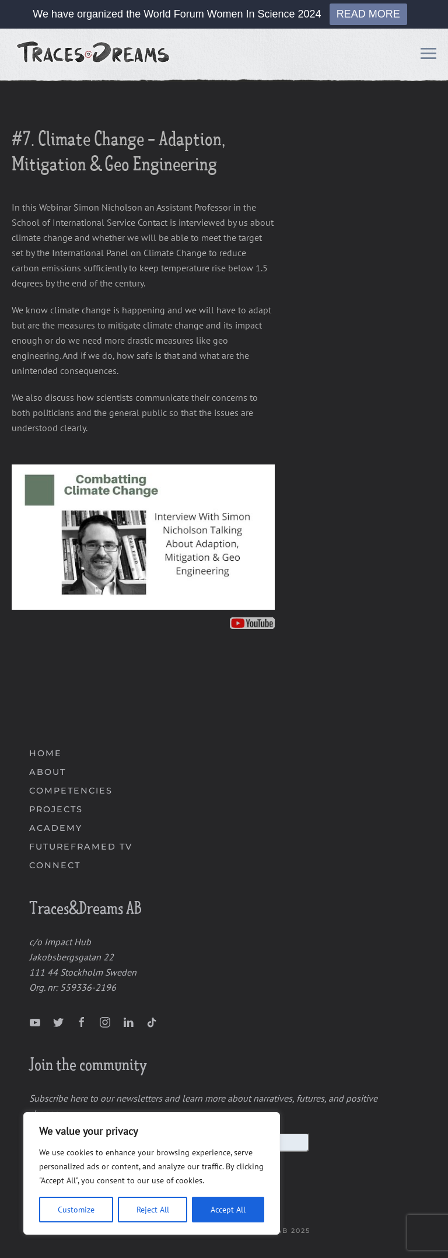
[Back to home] (94, 55)
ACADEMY (55, 828)
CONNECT (54, 865)
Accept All (228, 1209)
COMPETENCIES (71, 790)
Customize (76, 1209)
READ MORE (368, 14)
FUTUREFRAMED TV (80, 846)
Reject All (152, 1209)
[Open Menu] (428, 55)
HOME (45, 753)
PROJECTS (56, 809)
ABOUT (47, 772)
